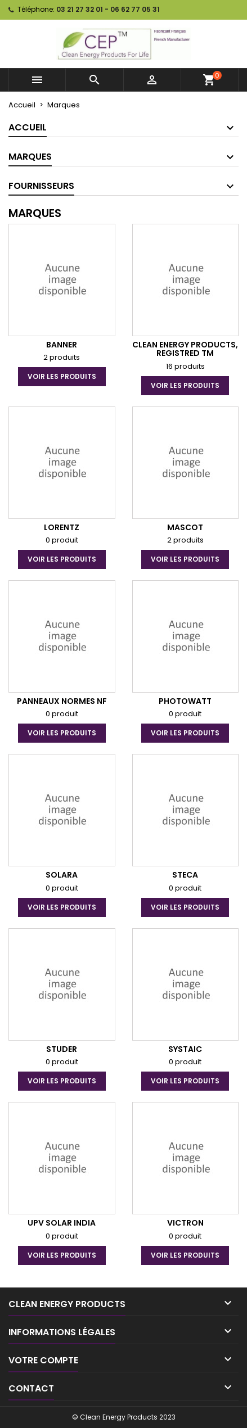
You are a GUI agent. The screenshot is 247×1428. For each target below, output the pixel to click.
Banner (61, 344)
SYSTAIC (185, 1049)
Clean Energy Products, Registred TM (185, 349)
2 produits (61, 357)
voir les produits (62, 376)
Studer (61, 1049)
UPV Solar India (62, 1222)
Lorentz (61, 527)
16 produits (185, 366)
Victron (185, 1222)
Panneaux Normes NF (62, 701)
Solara (62, 874)
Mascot (185, 527)
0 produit (62, 540)
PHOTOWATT (185, 701)
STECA (185, 874)
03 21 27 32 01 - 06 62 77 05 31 (108, 9)
